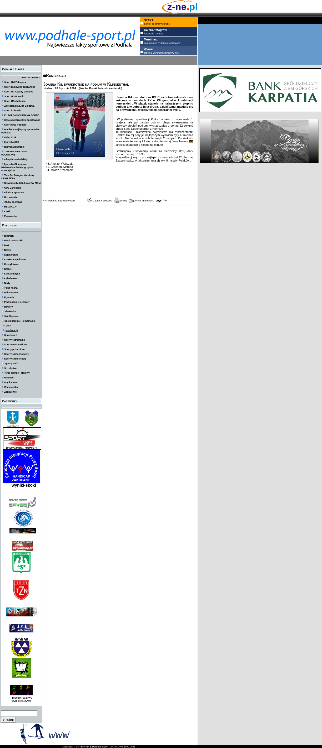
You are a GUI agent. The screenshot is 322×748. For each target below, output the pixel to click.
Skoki (8, 325)
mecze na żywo (21, 697)
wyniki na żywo (21, 700)
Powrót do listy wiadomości (61, 200)
